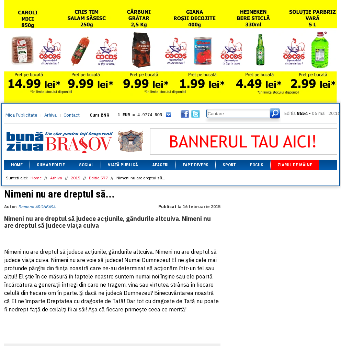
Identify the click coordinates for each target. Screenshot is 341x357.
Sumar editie (51, 164)
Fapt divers (195, 164)
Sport (229, 164)
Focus (256, 164)
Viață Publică (123, 164)
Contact (72, 115)
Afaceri (160, 164)
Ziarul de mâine (294, 164)
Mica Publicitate (21, 115)
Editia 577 (98, 177)
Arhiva (50, 115)
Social (86, 164)
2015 (75, 177)
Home (17, 164)
